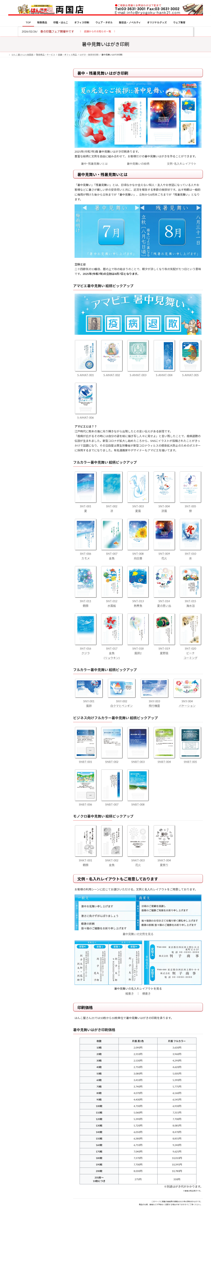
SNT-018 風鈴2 (138, 648)
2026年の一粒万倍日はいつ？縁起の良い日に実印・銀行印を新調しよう (42, 367)
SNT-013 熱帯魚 (138, 600)
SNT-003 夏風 (138, 506)
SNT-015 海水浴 (190, 600)
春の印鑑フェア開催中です (57, 31)
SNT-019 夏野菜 (164, 648)
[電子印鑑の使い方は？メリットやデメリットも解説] (14, 297)
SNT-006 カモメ (85, 553)
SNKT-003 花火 (138, 860)
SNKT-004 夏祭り (164, 860)
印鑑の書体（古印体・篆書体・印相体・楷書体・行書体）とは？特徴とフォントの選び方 (35, 135)
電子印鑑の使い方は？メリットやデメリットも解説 (42, 294)
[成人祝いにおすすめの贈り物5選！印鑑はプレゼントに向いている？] (14, 345)
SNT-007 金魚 (111, 553)
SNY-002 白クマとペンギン (121, 701)
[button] (97, 31)
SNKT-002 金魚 (111, 860)
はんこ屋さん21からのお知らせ (36, 91)
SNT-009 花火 (164, 553)
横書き (146, 993)
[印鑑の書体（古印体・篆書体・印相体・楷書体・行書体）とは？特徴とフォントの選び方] (14, 318)
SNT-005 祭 (190, 506)
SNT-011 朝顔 (85, 600)
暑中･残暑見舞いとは (94, 163)
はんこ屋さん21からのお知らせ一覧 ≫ (37, 148)
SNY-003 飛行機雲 (154, 701)
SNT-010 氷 (190, 553)
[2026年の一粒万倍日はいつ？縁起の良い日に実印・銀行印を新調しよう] (14, 368)
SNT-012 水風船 (111, 600)
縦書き (129, 993)
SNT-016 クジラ (85, 648)
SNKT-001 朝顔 (85, 860)
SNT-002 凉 (111, 506)
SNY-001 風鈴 (88, 701)
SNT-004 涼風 (164, 506)
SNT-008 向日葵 (138, 553)
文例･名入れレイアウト (181, 163)
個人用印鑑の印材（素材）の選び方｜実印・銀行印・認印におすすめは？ (42, 274)
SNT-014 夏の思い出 (164, 600)
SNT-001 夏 (85, 506)
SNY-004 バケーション (187, 701)
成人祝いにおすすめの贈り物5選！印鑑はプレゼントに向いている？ (42, 345)
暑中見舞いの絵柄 (138, 163)
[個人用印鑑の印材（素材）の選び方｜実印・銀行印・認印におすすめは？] (14, 274)
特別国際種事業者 (35, 250)
